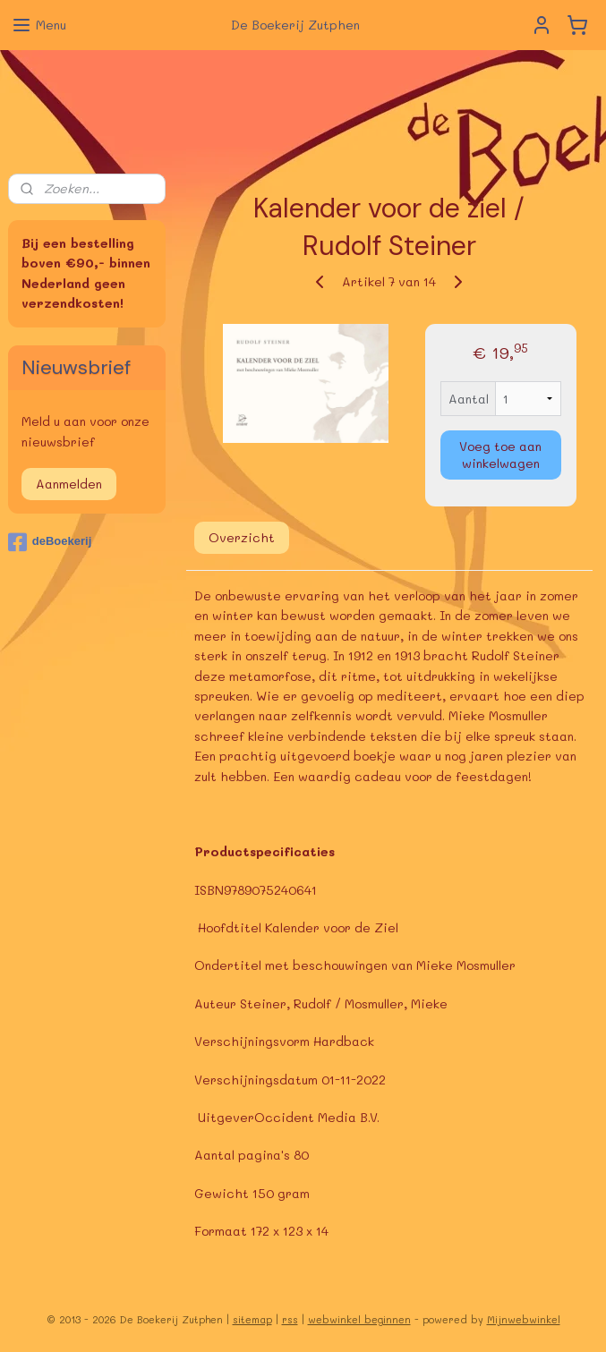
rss (290, 1319)
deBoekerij (49, 542)
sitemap (252, 1319)
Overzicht (242, 537)
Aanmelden (69, 483)
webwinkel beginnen (359, 1319)
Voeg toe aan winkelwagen (501, 455)
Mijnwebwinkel (523, 1319)
